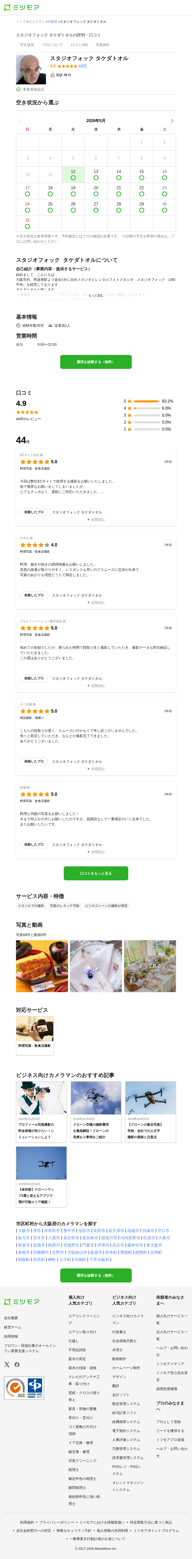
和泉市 (24, 1245)
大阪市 (24, 1231)
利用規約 (27, 1522)
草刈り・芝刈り (80, 1418)
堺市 (37, 1231)
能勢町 (141, 1252)
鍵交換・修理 (79, 1452)
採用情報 (11, 1336)
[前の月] (20, 121)
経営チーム (13, 1327)
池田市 (84, 1231)
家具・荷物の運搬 (82, 1409)
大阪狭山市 (77, 1252)
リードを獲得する (170, 1431)
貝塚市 (148, 1231)
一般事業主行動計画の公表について (98, 1539)
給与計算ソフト (124, 1413)
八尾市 (54, 1238)
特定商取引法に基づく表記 (151, 1522)
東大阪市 (154, 1245)
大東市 (164, 1238)
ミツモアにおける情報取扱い (102, 1522)
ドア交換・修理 (80, 1443)
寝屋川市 (109, 1238)
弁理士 (117, 1350)
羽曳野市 (71, 1245)
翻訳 (115, 1386)
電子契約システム (126, 1431)
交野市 (58, 1252)
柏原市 (54, 1245)
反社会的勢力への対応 (33, 1531)
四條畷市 (41, 1252)
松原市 (149, 1238)
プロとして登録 (168, 1422)
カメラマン (36, 21)
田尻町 (39, 1259)
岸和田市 (52, 1231)
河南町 (80, 1259)
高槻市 (133, 1231)
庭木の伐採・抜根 (82, 1368)
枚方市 (24, 1238)
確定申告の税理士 (82, 1479)
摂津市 (103, 1245)
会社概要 (11, 1318)
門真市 (88, 1245)
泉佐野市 (71, 1238)
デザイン (119, 1377)
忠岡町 (156, 1252)
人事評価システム (126, 1440)
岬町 (52, 1259)
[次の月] (172, 121)
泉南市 (24, 1252)
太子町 (65, 1259)
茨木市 (39, 1238)
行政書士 (119, 1332)
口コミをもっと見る (96, 873)
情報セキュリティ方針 (74, 1531)
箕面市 (39, 1245)
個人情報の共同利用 (112, 1531)
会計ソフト (121, 1395)
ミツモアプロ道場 (170, 1440)
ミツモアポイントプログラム (156, 1531)
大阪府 (52, 21)
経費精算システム (126, 1422)
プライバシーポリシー (56, 1522)
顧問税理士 (77, 1488)
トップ (21, 21)
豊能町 (126, 1252)
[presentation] (27, 45)
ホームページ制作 (126, 1368)
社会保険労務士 (124, 1341)
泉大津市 (116, 1231)
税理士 (73, 1470)
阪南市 (96, 1252)
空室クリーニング (82, 1461)
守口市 (164, 1231)
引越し (73, 1341)
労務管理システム (126, 1449)
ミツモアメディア (170, 1364)
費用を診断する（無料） (96, 362)
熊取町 (24, 1259)
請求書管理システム (128, 1458)
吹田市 (99, 1231)
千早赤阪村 (99, 1259)
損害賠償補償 (166, 1389)
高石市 (118, 1245)
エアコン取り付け (82, 1332)
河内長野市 (130, 1238)
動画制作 (119, 1359)
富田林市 (90, 1238)
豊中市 (69, 1231)
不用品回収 (77, 1350)
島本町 (111, 1252)
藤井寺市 (135, 1245)
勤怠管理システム (126, 1404)
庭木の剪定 (77, 1359)
